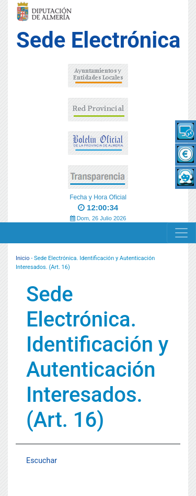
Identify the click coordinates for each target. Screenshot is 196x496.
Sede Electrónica (98, 40)
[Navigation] (181, 232)
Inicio (22, 258)
